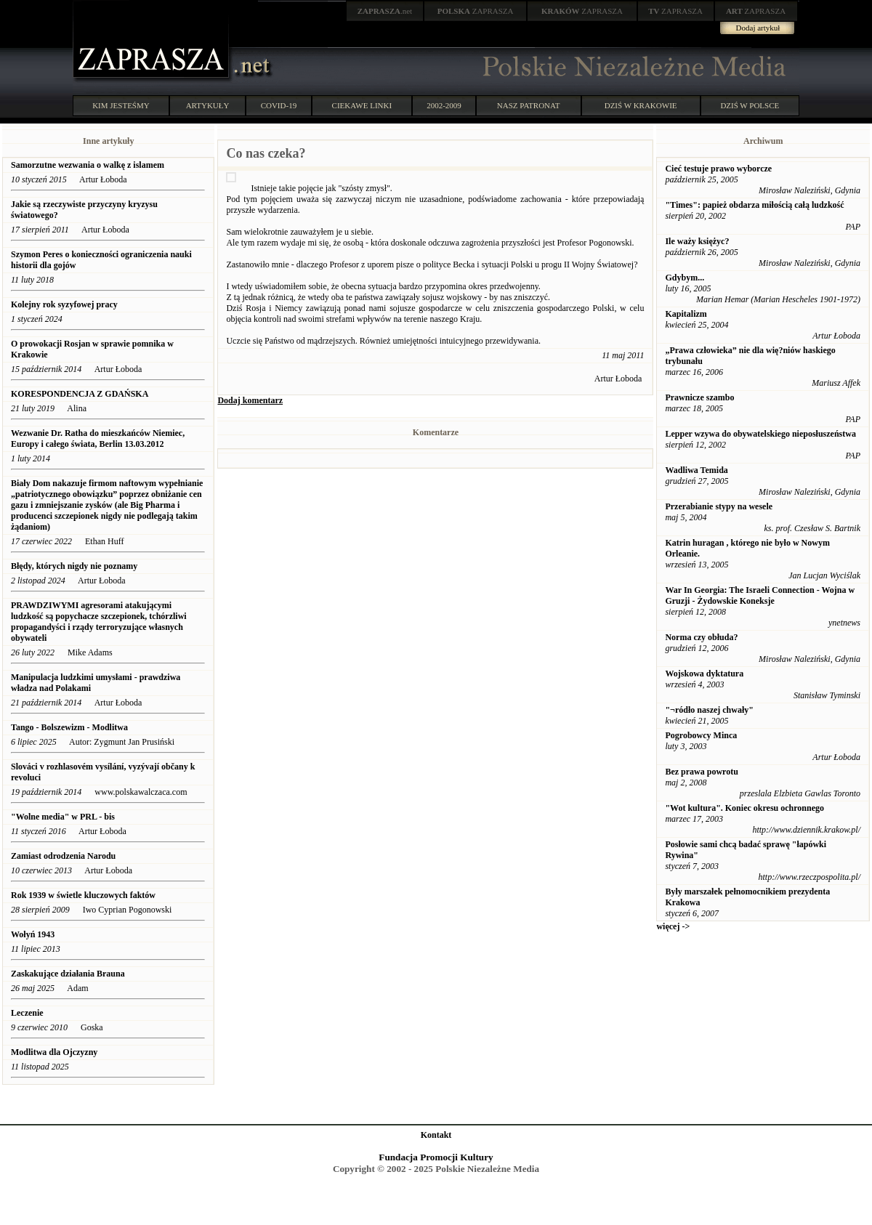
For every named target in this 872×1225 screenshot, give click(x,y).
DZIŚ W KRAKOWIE (641, 105)
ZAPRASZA (475, 11)
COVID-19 (279, 105)
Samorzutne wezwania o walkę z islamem (87, 165)
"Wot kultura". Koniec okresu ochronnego (744, 808)
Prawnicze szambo (699, 397)
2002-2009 (444, 105)
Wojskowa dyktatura (704, 673)
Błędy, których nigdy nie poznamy (74, 566)
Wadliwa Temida (696, 470)
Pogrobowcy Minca (701, 735)
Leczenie (27, 1013)
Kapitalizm (685, 314)
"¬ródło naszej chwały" (709, 710)
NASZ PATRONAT (528, 105)
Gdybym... (684, 277)
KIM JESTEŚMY (121, 105)
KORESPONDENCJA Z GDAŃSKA (79, 394)
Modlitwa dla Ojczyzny (54, 1052)
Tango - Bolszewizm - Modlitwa (69, 727)
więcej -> (673, 926)
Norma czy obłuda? (701, 637)
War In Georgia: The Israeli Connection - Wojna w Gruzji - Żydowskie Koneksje (760, 595)
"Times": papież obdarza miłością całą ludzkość (754, 205)
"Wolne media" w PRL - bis (63, 817)
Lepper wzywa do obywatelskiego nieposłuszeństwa (760, 434)
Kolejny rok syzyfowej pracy (64, 304)
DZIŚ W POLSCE (749, 105)
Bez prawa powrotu (701, 772)
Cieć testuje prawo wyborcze (718, 168)
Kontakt (436, 1135)
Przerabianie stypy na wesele (718, 506)
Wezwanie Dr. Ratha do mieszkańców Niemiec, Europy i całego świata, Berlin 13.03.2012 (98, 438)
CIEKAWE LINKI (362, 105)
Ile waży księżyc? (697, 241)
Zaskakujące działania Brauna (68, 974)
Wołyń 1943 (34, 934)
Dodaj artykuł (758, 27)
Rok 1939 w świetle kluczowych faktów (84, 895)
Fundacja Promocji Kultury (436, 1157)
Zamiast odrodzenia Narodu (63, 856)
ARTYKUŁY (208, 105)
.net (385, 11)
